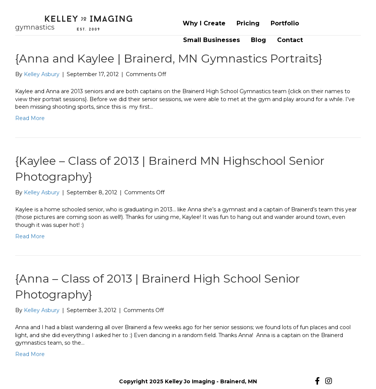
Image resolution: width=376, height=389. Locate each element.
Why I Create (204, 23)
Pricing (248, 23)
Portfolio (285, 23)
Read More (30, 118)
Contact (290, 40)
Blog (258, 40)
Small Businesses (211, 40)
